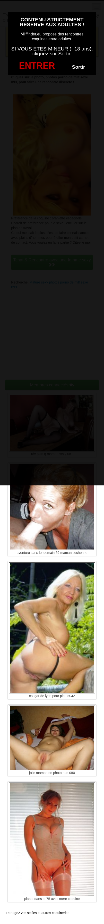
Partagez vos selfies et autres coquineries (37, 913)
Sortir (78, 67)
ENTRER (37, 66)
